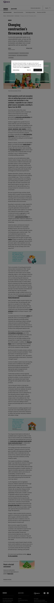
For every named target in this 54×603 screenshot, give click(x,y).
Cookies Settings (16, 69)
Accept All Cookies (37, 70)
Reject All (29, 70)
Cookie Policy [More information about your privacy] (26, 67)
